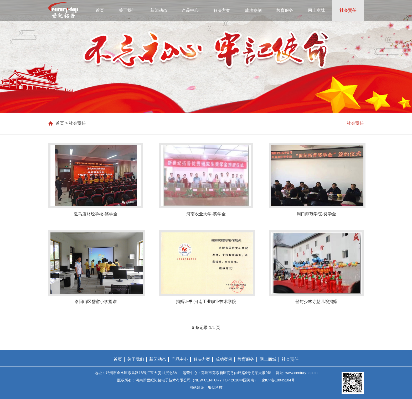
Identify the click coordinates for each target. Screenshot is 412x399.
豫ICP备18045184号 (278, 380)
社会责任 (347, 10)
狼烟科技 (215, 387)
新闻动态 (158, 10)
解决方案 (221, 10)
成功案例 (253, 10)
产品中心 (190, 10)
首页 (100, 10)
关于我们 (127, 10)
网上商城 (316, 10)
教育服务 (284, 10)
